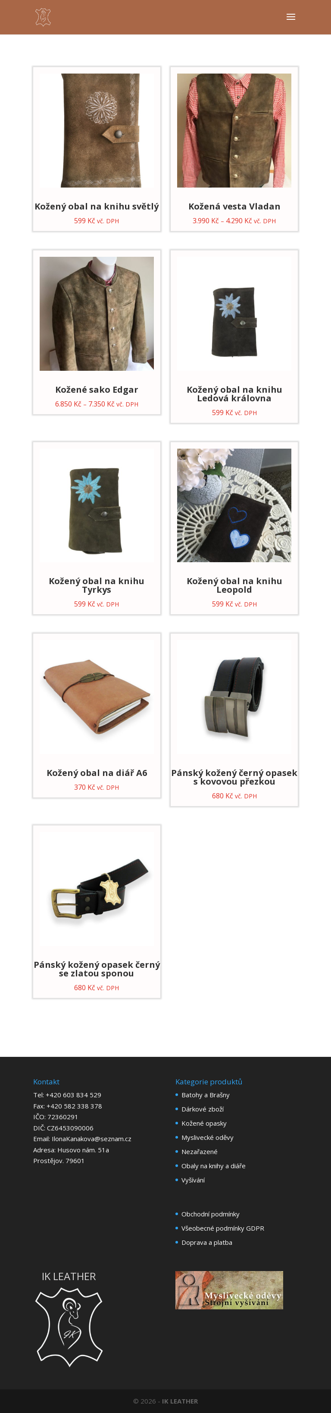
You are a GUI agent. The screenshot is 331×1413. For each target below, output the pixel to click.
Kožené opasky (204, 1123)
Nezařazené (199, 1151)
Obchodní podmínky (210, 1214)
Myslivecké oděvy (207, 1137)
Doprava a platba (206, 1242)
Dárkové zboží (202, 1109)
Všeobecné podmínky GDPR (222, 1228)
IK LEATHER (180, 1401)
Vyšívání (193, 1180)
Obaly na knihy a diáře (213, 1165)
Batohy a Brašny (205, 1094)
